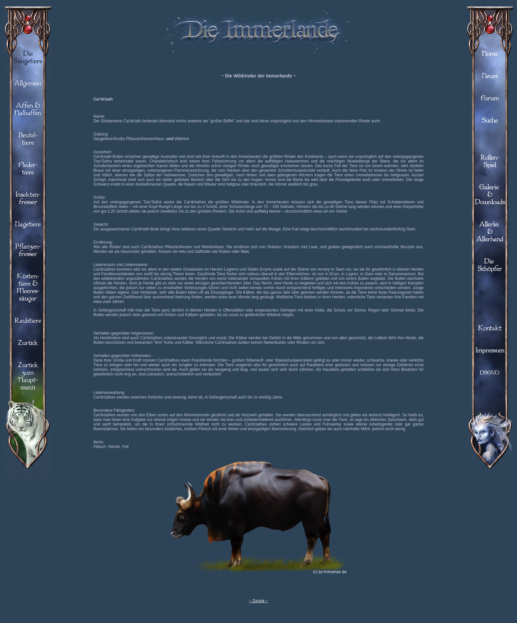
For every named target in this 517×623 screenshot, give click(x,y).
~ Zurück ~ (258, 601)
